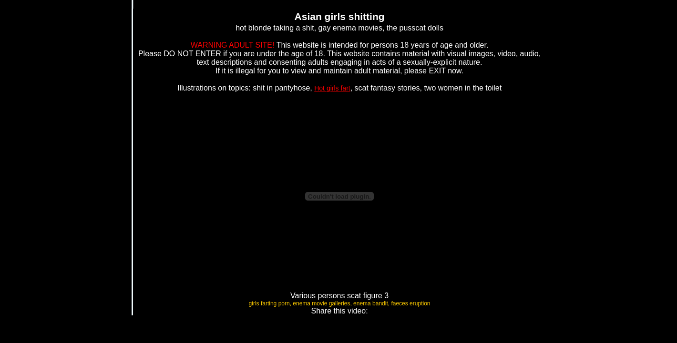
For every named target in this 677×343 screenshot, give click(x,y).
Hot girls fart (332, 88)
